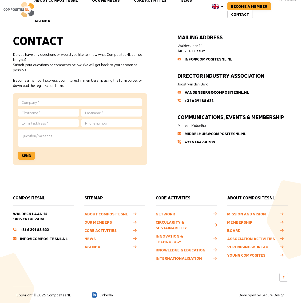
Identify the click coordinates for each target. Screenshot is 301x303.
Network (165, 213)
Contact (240, 14)
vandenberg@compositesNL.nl (213, 92)
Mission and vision (246, 213)
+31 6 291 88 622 (196, 100)
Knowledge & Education (181, 249)
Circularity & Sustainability (171, 224)
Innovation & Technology (169, 238)
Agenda (42, 20)
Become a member (249, 6)
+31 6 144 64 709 (196, 141)
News (90, 238)
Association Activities (251, 238)
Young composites (246, 255)
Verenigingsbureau (247, 246)
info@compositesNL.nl (205, 58)
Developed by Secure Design (261, 295)
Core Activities (100, 230)
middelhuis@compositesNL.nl (212, 133)
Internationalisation (179, 258)
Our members (98, 222)
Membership (239, 222)
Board (234, 230)
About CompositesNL (106, 213)
